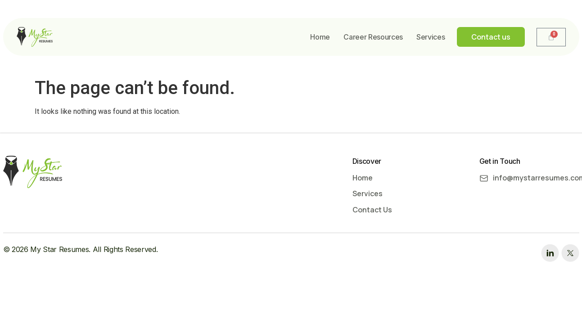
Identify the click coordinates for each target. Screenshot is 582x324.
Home (320, 36)
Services (430, 36)
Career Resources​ (373, 36)
